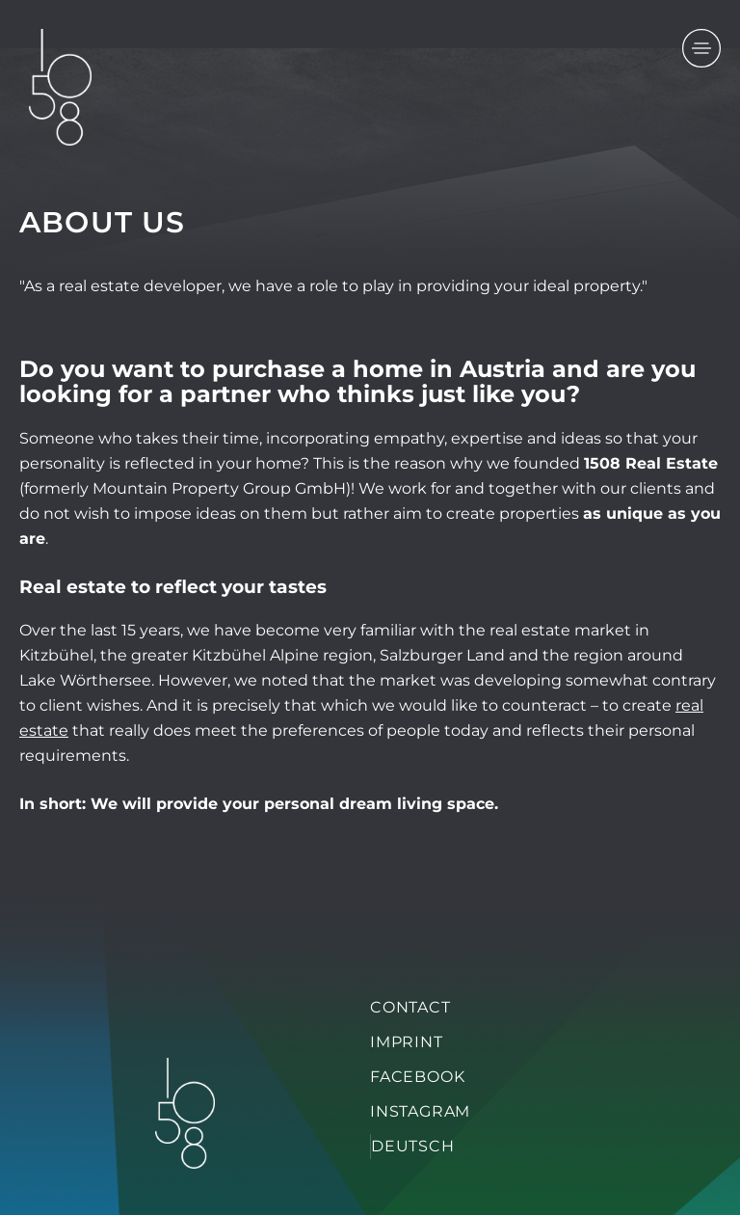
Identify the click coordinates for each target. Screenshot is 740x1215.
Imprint (406, 1042)
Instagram (420, 1111)
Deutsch (413, 1146)
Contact (410, 1007)
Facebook (417, 1076)
